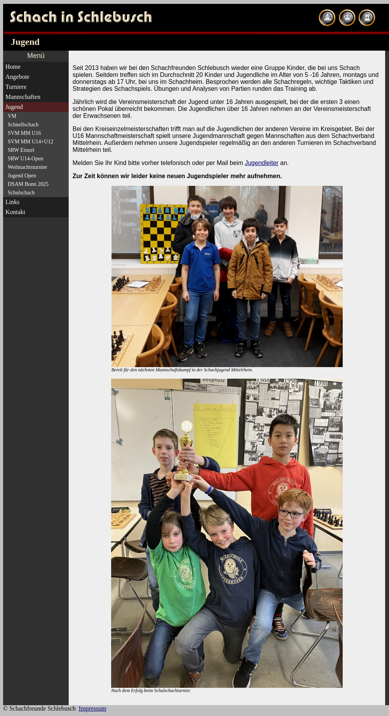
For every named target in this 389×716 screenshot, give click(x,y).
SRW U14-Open (25, 159)
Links (12, 202)
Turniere (16, 86)
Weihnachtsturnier (27, 167)
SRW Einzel (21, 150)
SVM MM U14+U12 (30, 142)
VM (12, 116)
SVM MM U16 (24, 133)
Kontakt (15, 212)
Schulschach (21, 193)
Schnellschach (23, 125)
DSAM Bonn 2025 (28, 184)
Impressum (92, 708)
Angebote (17, 76)
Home (12, 66)
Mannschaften (23, 97)
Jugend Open (22, 176)
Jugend (14, 107)
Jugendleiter (261, 163)
